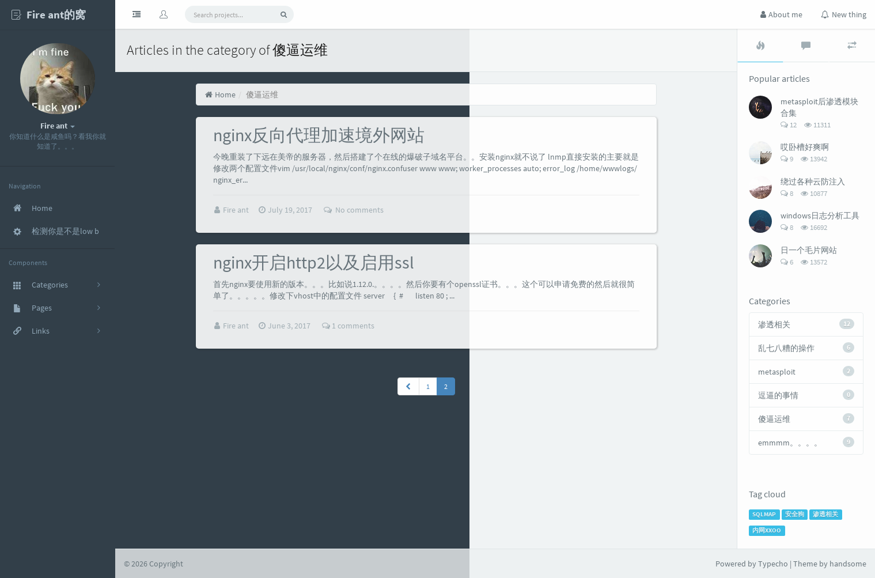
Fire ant (237, 209)
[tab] (760, 45)
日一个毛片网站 (809, 250)
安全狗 (794, 514)
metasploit (777, 372)
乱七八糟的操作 (786, 348)
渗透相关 (774, 324)
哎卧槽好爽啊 (805, 147)
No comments (354, 209)
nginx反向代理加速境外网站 (319, 135)
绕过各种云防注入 (813, 181)
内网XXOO (766, 530)
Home (220, 94)
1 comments (348, 324)
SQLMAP (764, 514)
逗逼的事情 (778, 395)
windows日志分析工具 (820, 215)
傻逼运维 (774, 419)
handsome (847, 563)
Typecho (773, 563)
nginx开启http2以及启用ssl (313, 262)
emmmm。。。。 (790, 442)
